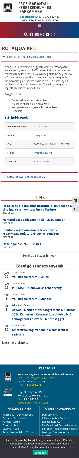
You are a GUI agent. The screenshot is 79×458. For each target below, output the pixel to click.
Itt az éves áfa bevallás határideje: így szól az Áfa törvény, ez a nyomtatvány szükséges (39, 207)
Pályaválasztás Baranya (55, 418)
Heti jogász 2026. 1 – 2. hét (22, 244)
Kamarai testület (12, 421)
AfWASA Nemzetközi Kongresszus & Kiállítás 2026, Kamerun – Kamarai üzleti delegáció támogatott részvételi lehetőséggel (43, 314)
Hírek (39, 197)
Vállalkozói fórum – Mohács (31, 299)
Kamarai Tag (15, 177)
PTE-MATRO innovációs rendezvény (37, 288)
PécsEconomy (50, 414)
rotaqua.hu (40, 135)
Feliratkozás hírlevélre (15, 418)
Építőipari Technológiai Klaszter (60, 428)
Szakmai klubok (11, 428)
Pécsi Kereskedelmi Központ (19, 432)
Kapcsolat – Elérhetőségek (18, 414)
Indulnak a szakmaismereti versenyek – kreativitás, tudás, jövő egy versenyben (31, 231)
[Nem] (73, 446)
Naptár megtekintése (14, 342)
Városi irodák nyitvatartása (33, 402)
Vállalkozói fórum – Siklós (30, 277)
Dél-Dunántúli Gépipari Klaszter (60, 425)
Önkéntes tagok (12, 425)
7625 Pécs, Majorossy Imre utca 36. (38, 378)
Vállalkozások (35, 177)
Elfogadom (40, 452)
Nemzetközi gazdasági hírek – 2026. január (34, 219)
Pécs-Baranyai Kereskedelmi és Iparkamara (34, 7)
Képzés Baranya (51, 421)
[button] (39, 25)
